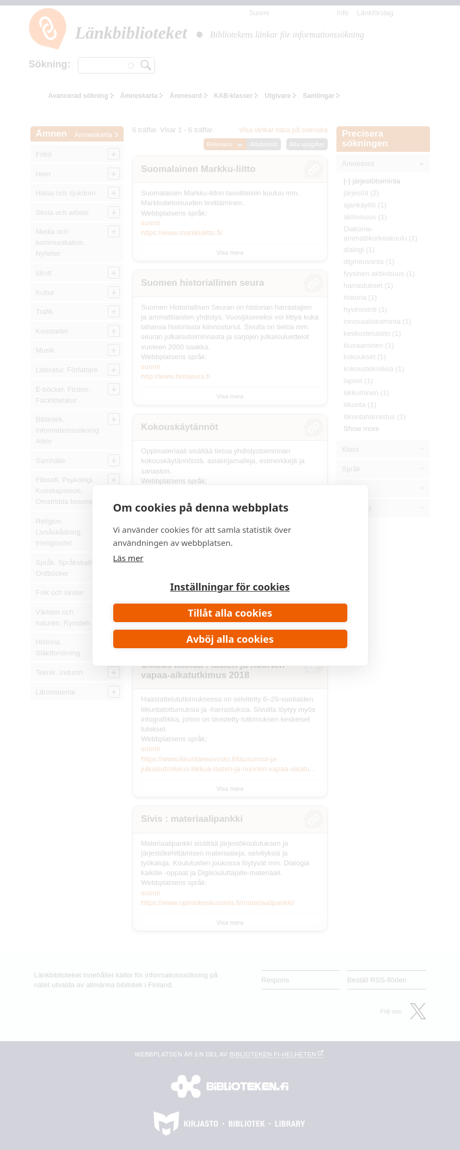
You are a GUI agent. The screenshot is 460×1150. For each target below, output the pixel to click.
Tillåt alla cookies (230, 612)
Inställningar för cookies (230, 586)
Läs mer (128, 557)
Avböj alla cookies (230, 638)
